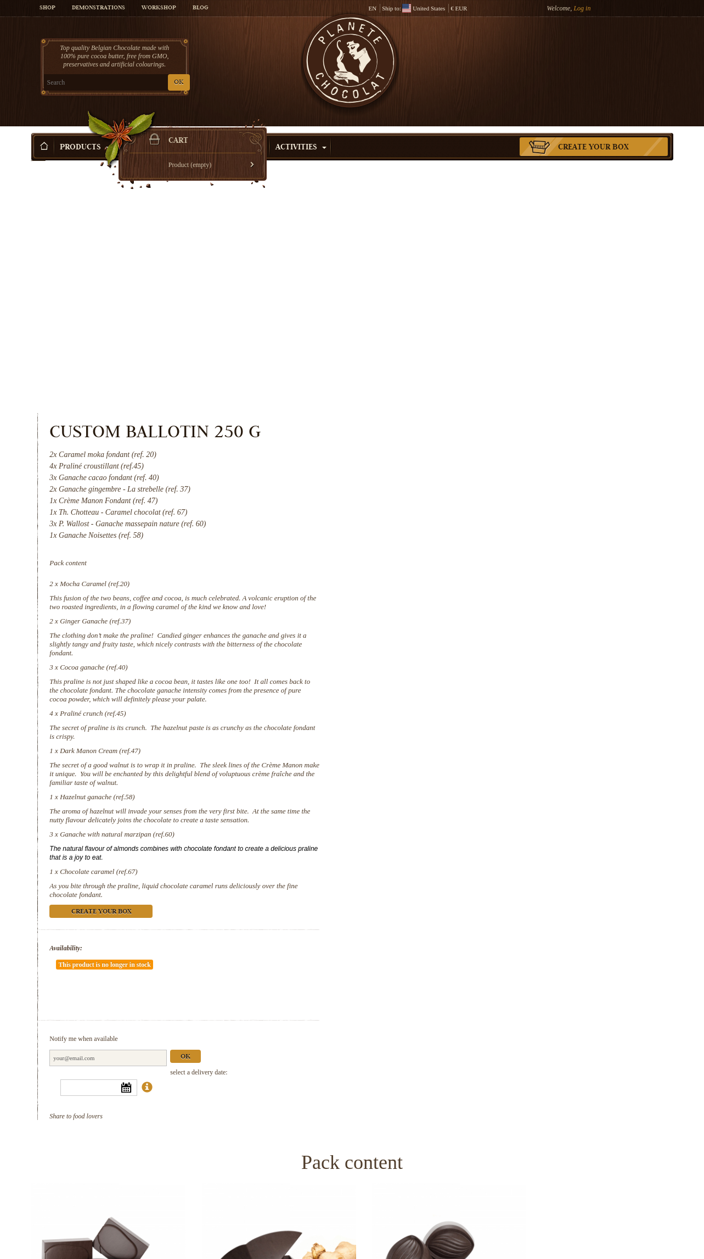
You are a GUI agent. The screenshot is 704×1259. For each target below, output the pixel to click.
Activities (300, 131)
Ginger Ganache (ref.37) (463, 367)
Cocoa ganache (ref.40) (461, 413)
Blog (200, 8)
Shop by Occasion (223, 131)
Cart (593, 52)
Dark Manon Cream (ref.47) (468, 497)
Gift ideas (145, 131)
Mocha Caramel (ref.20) (463, 330)
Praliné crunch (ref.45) (461, 459)
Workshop (159, 8)
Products (85, 131)
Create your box (593, 131)
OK (160, 82)
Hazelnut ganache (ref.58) (465, 543)
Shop (47, 8)
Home (38, 151)
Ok (554, 770)
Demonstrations (98, 8)
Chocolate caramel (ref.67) (466, 618)
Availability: (434, 694)
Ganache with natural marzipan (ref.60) (485, 580)
